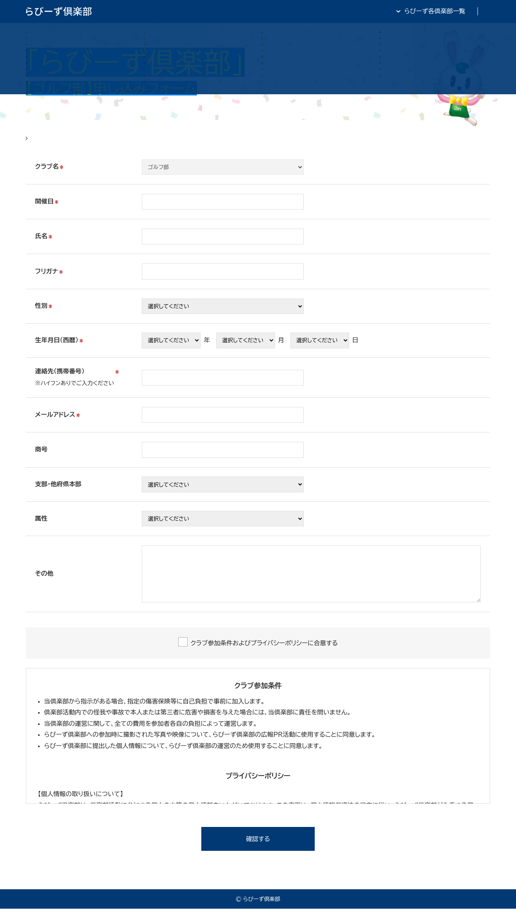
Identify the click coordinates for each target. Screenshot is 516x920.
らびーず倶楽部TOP (278, 11)
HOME (36, 143)
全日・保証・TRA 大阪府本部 (451, 11)
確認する (258, 850)
